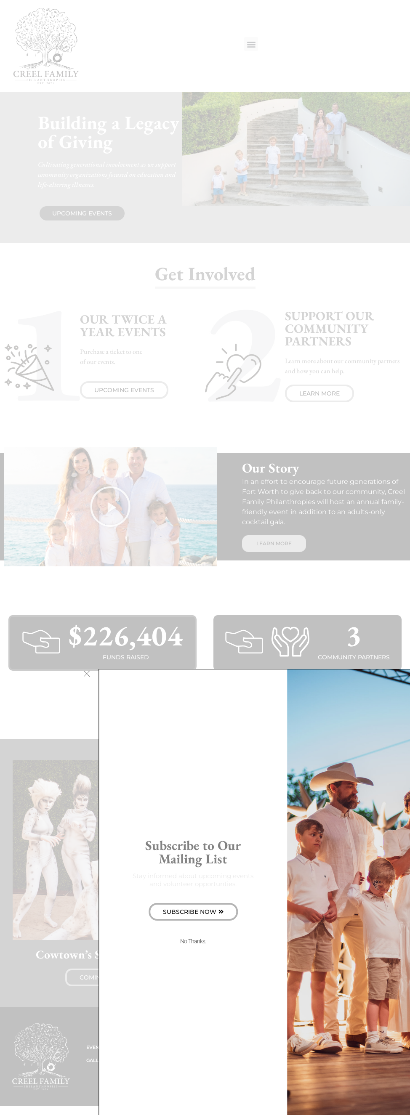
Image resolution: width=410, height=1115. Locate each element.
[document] (205, 557)
